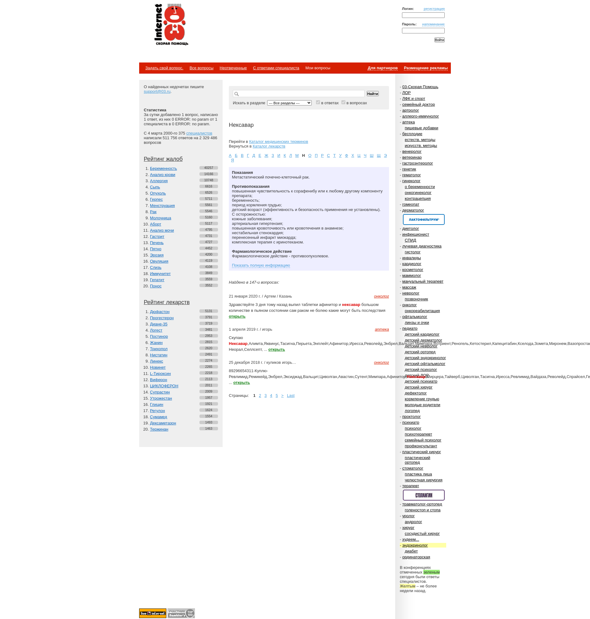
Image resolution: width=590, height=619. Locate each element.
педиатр (409, 328)
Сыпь (155, 187)
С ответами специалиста (276, 68)
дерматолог (413, 210)
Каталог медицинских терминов (278, 141)
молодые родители (422, 404)
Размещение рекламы (426, 68)
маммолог (411, 275)
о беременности (420, 186)
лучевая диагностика (422, 246)
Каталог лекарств (269, 146)
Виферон (158, 379)
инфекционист (415, 234)
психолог (413, 428)
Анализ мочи (162, 230)
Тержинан (159, 429)
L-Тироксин (160, 373)
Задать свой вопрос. (164, 68)
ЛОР (406, 92)
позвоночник (416, 299)
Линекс (156, 361)
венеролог (411, 151)
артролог (410, 110)
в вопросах (356, 103)
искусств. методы (421, 145)
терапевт (410, 486)
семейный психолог (423, 440)
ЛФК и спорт (413, 98)
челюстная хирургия (423, 480)
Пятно (155, 249)
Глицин (156, 404)
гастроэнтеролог (417, 163)
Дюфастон (159, 311)
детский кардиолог (422, 334)
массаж (409, 287)
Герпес (156, 199)
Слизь (155, 267)
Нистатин (158, 355)
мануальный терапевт (422, 281)
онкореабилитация (422, 310)
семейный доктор (418, 104)
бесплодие (412, 133)
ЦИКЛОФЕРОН (164, 386)
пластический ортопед (417, 460)
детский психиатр (421, 381)
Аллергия (159, 180)
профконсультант (421, 446)
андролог (413, 521)
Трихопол (159, 348)
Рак (153, 211)
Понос (155, 286)
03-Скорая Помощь (420, 86)
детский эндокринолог (425, 357)
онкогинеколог (418, 192)
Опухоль (158, 193)
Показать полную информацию (261, 265)
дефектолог (416, 393)
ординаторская (416, 557)
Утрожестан (161, 398)
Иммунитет (160, 273)
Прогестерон (162, 318)
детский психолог (421, 369)
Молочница (160, 218)
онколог (409, 305)
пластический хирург (421, 451)
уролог (408, 516)
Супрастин (160, 392)
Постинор (159, 336)
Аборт (155, 224)
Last (291, 395)
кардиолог (411, 263)
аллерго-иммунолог (420, 116)
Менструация (162, 205)
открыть (237, 316)
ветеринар (412, 157)
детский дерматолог (423, 340)
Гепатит (157, 279)
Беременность (163, 168)
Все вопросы (201, 68)
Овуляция (159, 261)
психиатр (410, 422)
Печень (157, 242)
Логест (156, 330)
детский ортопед (420, 352)
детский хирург (419, 387)
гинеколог (411, 180)
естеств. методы (420, 139)
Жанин (156, 342)
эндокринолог (415, 545)
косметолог (412, 269)
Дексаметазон (163, 423)
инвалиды (411, 258)
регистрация (434, 8)
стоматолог (412, 468)
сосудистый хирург (422, 533)
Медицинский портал (171, 25)
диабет (411, 551)
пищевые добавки (421, 128)
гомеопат (410, 204)
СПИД (410, 240)
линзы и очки (417, 322)
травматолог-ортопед (422, 504)
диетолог (410, 228)
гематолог (411, 175)
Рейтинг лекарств (167, 302)
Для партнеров (383, 68)
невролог (410, 293)
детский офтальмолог (425, 363)
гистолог (413, 252)
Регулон (157, 410)
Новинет (158, 367)
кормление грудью (422, 399)
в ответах (330, 103)
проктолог (411, 416)
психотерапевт (418, 434)
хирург (408, 527)
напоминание (433, 24)
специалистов (199, 133)
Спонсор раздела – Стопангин (424, 495)
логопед (412, 410)
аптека (408, 122)
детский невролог (421, 346)
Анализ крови (162, 174)
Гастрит (157, 236)
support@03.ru (157, 91)
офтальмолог (414, 316)
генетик (409, 169)
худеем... (410, 539)
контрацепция (418, 198)
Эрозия (157, 255)
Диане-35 (159, 324)
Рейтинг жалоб (163, 159)
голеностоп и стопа (423, 510)
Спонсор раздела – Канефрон (424, 219)
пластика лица (418, 474)
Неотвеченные (233, 68)
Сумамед (158, 417)
